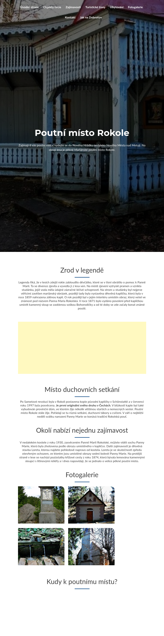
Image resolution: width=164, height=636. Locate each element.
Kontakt (70, 17)
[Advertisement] (82, 354)
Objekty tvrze (52, 7)
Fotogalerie (135, 7)
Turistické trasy (95, 7)
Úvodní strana (29, 7)
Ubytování (117, 7)
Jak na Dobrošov (91, 17)
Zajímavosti (73, 7)
